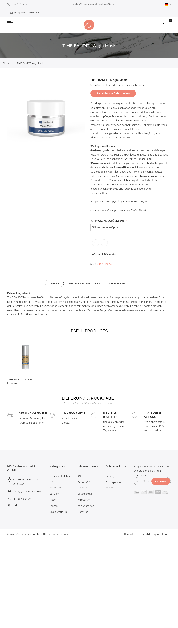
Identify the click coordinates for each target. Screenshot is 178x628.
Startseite (8, 63)
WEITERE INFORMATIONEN (84, 283)
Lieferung (83, 512)
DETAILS (54, 283)
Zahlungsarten (86, 505)
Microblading (57, 487)
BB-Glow (54, 493)
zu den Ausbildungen (147, 534)
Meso (53, 499)
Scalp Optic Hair (59, 512)
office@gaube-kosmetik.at (24, 12)
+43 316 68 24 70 (17, 4)
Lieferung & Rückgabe (103, 254)
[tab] (54, 283)
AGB (80, 476)
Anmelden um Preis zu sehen (113, 93)
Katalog (110, 476)
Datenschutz (85, 493)
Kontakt (128, 534)
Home (165, 534)
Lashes (54, 505)
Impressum (84, 499)
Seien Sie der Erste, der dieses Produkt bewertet (117, 85)
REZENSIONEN (117, 283)
